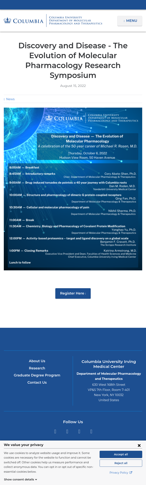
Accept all (120, 458)
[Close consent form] (139, 450)
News (10, 89)
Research (37, 358)
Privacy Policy (121, 477)
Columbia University (80, 442)
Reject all (121, 467)
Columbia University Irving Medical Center (73, 4)
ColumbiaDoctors (118, 329)
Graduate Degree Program (37, 365)
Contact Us (37, 373)
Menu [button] (132, 21)
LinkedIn (91, 422)
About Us (37, 351)
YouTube (79, 422)
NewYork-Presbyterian (73, 331)
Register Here (75, 285)
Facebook (55, 422)
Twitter (67, 422)
